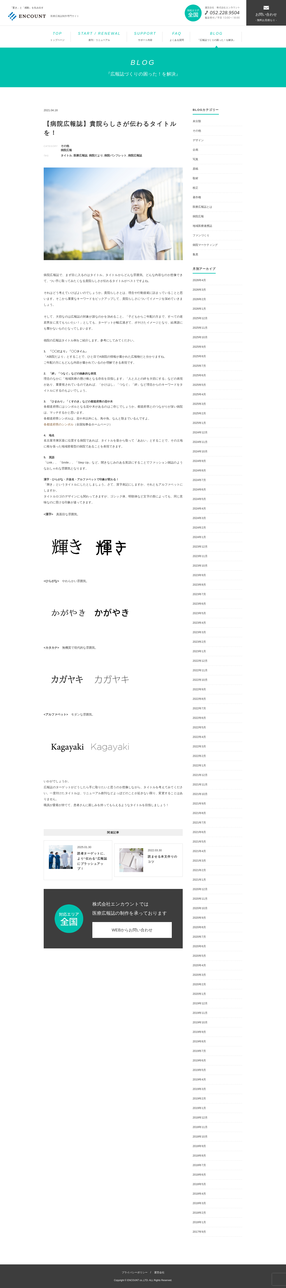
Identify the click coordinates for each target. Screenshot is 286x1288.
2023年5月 (199, 613)
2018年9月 (199, 1146)
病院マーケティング (205, 244)
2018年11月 (200, 1127)
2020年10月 (200, 908)
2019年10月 (200, 1022)
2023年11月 (200, 556)
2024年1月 (199, 537)
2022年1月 (199, 765)
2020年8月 (199, 927)
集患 (195, 254)
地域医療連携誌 (202, 225)
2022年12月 (200, 660)
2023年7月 (199, 594)
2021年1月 (199, 879)
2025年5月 (199, 384)
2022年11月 (200, 670)
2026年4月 (199, 280)
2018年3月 (199, 1203)
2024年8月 (199, 470)
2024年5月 (199, 499)
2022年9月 (199, 689)
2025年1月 (199, 422)
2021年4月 (199, 851)
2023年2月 (199, 641)
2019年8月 (199, 1041)
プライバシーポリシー (135, 1272)
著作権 (197, 197)
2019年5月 (199, 1070)
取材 (195, 178)
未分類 (197, 121)
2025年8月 (199, 356)
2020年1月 (199, 993)
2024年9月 (199, 461)
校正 (195, 187)
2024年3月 (199, 518)
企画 (195, 149)
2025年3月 (199, 403)
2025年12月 (200, 318)
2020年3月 (199, 974)
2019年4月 (199, 1079)
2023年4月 (199, 622)
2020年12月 (200, 889)
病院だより (96, 155)
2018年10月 (200, 1136)
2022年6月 (199, 717)
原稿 (195, 168)
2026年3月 (199, 289)
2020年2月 (199, 984)
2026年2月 (199, 299)
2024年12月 (200, 432)
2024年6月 (199, 489)
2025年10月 (200, 337)
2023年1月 (199, 651)
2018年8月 (199, 1155)
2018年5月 (199, 1184)
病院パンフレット (115, 155)
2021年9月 (199, 803)
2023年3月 (199, 632)
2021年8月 (199, 813)
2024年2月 (199, 527)
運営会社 (159, 1272)
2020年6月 (199, 946)
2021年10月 (200, 794)
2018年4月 (199, 1193)
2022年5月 (199, 727)
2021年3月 (199, 860)
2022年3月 (199, 746)
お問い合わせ (266, 14)
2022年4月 (199, 736)
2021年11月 (200, 784)
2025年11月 (200, 327)
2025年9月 (199, 346)
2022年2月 (199, 755)
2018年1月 (199, 1222)
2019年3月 (199, 1089)
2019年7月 (199, 1050)
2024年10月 (200, 451)
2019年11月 (200, 1012)
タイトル (66, 155)
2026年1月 (199, 308)
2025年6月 (199, 375)
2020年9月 (199, 917)
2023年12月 (200, 546)
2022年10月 (200, 679)
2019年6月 (199, 1060)
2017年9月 (199, 1231)
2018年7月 (199, 1165)
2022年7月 (199, 708)
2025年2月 (199, 413)
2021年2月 (199, 870)
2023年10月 (200, 565)
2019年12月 (200, 1003)
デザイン (198, 140)
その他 (65, 145)
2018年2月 (199, 1212)
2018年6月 (199, 1174)
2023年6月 (199, 603)
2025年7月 (199, 365)
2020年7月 (199, 936)
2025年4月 (199, 394)
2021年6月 (199, 832)
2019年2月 (199, 1098)
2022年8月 (199, 698)
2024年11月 (200, 441)
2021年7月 (199, 822)
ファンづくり (201, 235)
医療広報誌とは (202, 206)
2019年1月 (199, 1108)
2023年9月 (199, 575)
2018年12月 (200, 1117)
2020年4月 (199, 965)
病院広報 (66, 150)
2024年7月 (199, 480)
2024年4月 (199, 508)
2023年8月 (199, 584)
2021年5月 (199, 841)
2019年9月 (199, 1031)
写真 (195, 159)
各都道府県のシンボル (58, 424)
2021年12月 (200, 775)
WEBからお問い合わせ (132, 930)
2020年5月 (199, 955)
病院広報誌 (135, 155)
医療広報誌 (80, 155)
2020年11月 (200, 898)
